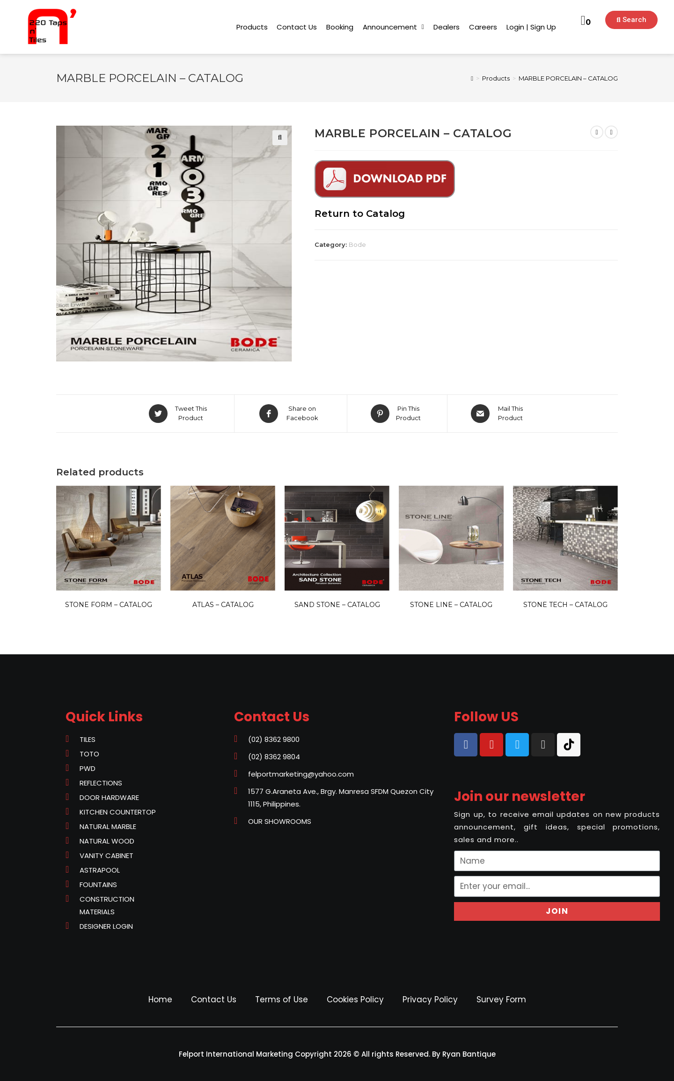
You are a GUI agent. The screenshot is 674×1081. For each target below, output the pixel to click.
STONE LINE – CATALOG (451, 604)
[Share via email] (499, 413)
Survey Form (501, 999)
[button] (252, 27)
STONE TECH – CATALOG (565, 604)
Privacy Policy (430, 999)
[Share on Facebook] (291, 413)
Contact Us (213, 999)
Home (160, 999)
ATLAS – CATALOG (223, 604)
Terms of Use (281, 999)
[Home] (472, 78)
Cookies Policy (355, 999)
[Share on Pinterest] (397, 413)
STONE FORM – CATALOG (108, 604)
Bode (357, 244)
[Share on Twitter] (179, 413)
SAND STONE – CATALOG (337, 604)
